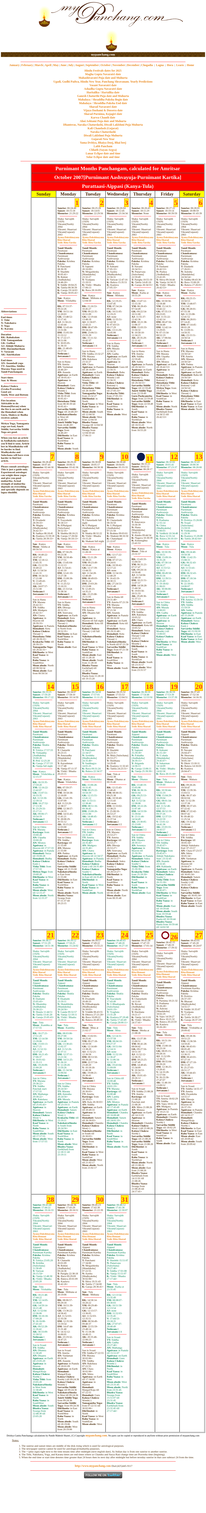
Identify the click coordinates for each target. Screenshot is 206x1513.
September (92, 65)
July (70, 65)
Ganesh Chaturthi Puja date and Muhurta (103, 96)
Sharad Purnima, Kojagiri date (103, 114)
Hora (170, 65)
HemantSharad (116, 973)
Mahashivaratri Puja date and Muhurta (103, 77)
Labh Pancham (103, 146)
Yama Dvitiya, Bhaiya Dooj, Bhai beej (103, 142)
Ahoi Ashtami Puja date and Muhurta (103, 121)
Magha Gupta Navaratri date (103, 74)
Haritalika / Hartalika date (103, 92)
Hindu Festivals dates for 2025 (103, 70)
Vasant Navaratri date (103, 85)
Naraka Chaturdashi (103, 132)
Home (190, 65)
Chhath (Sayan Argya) (103, 149)
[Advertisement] (16, 26)
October (106, 65)
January (14, 65)
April (48, 65)
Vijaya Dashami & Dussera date (102, 110)
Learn (180, 65)
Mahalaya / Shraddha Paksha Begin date (103, 99)
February (27, 65)
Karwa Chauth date (103, 117)
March (39, 65)
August (79, 65)
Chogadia (147, 65)
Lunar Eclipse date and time (103, 153)
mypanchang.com (103, 54)
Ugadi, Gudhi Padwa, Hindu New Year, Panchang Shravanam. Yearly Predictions (103, 81)
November (118, 65)
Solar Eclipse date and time (103, 157)
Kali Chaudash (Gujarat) (103, 128)
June (63, 65)
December (133, 65)
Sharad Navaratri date (103, 106)
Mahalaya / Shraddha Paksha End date (103, 103)
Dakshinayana (68, 237)
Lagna (160, 65)
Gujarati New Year (103, 139)
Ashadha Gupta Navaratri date (103, 88)
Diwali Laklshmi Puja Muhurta (103, 135)
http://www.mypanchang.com (93, 1466)
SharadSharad (165, 495)
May (55, 65)
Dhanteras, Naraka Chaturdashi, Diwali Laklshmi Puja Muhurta (103, 124)
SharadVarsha (67, 241)
